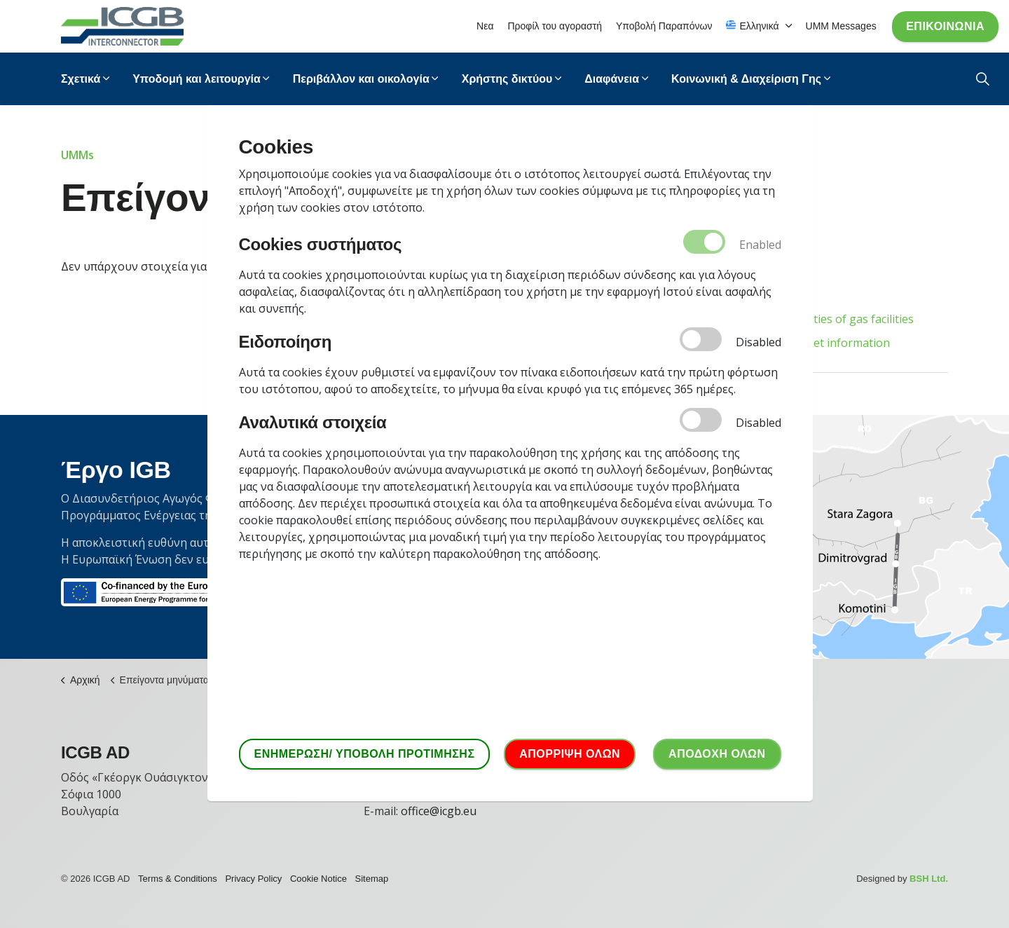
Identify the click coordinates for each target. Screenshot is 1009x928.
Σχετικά (80, 79)
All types (775, 295)
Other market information (821, 342)
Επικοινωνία (945, 26)
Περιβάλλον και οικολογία (361, 79)
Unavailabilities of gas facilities (833, 319)
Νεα (484, 26)
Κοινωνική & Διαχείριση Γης (746, 79)
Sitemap (372, 878)
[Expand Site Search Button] (982, 79)
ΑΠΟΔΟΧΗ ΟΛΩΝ (716, 754)
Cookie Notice (318, 878)
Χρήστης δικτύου (507, 79)
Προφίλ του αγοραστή (554, 26)
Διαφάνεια (611, 79)
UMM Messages (841, 26)
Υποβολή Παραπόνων (664, 26)
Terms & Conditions (177, 878)
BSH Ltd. (929, 878)
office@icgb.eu (438, 811)
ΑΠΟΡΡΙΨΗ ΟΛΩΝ (569, 754)
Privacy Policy (253, 878)
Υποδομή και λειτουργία (196, 79)
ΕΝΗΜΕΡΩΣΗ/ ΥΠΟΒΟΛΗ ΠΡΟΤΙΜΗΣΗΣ (364, 754)
